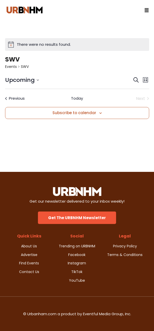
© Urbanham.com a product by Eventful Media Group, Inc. (77, 314)
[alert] (77, 44)
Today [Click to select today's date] (77, 98)
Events (11, 66)
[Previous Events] (15, 98)
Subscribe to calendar (74, 112)
